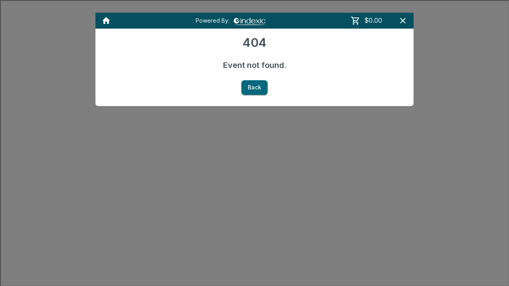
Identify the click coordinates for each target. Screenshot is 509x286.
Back (254, 87)
